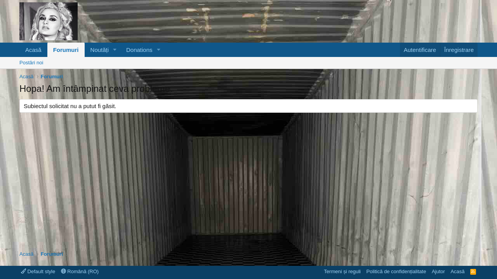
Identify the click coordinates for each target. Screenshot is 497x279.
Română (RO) (80, 271)
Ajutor (438, 271)
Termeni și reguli (342, 271)
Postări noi (31, 62)
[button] (114, 50)
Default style (38, 271)
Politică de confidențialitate (396, 271)
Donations (139, 49)
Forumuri (66, 49)
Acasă (33, 49)
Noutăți (99, 49)
